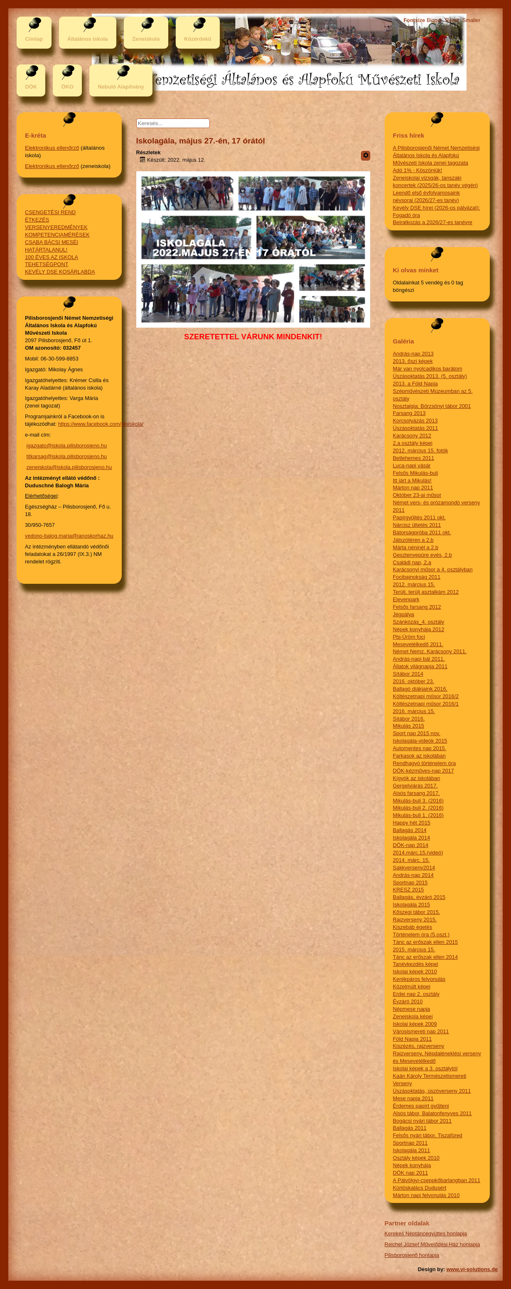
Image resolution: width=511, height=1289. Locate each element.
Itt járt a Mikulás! (412, 480)
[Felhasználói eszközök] (365, 156)
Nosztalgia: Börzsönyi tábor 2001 (432, 406)
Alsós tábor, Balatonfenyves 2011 (432, 1113)
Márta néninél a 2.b (416, 547)
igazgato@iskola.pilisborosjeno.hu (67, 445)
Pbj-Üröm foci (409, 637)
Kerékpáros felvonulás (419, 979)
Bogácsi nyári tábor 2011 (422, 1121)
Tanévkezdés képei (415, 964)
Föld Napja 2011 (412, 1039)
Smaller (471, 20)
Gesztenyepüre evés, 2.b (422, 555)
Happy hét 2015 (411, 823)
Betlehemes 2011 (414, 458)
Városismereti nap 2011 (421, 1031)
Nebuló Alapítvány (121, 87)
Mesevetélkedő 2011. (418, 644)
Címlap (34, 39)
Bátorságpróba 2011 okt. (422, 532)
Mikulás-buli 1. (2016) (418, 815)
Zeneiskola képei (413, 1016)
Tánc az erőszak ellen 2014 (425, 957)
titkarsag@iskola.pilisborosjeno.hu (67, 456)
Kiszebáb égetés (412, 927)
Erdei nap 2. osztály (416, 994)
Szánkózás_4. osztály (419, 622)
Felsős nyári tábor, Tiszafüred (427, 1135)
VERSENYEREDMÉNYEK (56, 227)
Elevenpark (406, 599)
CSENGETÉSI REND (50, 212)
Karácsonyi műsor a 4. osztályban (433, 569)
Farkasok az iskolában (419, 756)
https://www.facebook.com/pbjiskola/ (101, 424)
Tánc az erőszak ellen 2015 (425, 942)
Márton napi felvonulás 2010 (426, 1195)
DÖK (31, 87)
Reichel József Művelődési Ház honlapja (432, 1244)
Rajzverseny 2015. (415, 919)
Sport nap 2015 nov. (416, 733)
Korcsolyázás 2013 (415, 420)
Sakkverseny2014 (414, 867)
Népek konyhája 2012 (419, 629)
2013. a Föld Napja (415, 383)
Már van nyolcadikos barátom (427, 368)
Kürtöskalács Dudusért (420, 1188)
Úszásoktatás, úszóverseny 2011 (432, 1091)
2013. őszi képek (413, 361)
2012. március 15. (414, 584)
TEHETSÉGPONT (47, 264)
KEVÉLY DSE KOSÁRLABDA (60, 272)
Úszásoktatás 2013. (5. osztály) (430, 376)
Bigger (434, 20)
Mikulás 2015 (408, 726)
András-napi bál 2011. (419, 659)
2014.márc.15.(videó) (418, 852)
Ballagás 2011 (410, 1128)
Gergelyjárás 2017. (415, 786)
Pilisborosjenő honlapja (412, 1255)
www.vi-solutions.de (472, 1269)
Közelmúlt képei (411, 986)
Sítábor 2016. (409, 719)
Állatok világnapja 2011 (420, 666)
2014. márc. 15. (411, 860)
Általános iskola (87, 39)
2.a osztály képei (412, 443)
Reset (452, 20)
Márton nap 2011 (413, 487)
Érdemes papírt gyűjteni (421, 1106)
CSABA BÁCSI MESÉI (51, 242)
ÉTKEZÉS (37, 220)
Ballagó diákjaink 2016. (420, 689)
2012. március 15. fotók (420, 450)
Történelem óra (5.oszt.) (421, 934)
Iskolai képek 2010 (415, 971)
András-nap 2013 (413, 354)
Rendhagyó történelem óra (424, 763)
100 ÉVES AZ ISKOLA (51, 257)
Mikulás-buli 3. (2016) (418, 801)
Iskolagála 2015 (411, 904)
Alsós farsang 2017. (416, 793)
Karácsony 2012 (412, 435)
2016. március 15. (414, 711)
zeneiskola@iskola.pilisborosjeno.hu (69, 467)
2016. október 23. (414, 681)
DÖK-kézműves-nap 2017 (423, 771)
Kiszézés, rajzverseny (419, 1046)
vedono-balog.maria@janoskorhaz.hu (69, 536)
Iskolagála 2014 (411, 838)
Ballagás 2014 (410, 830)
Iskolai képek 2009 (415, 1024)
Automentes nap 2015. (420, 748)
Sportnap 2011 (410, 1143)
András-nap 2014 (413, 875)
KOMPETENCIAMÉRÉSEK (57, 235)
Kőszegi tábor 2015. (416, 912)
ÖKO (67, 87)
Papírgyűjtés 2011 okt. (419, 517)
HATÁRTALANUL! (46, 250)
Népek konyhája (412, 1165)
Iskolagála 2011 (411, 1150)
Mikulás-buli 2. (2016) (418, 808)
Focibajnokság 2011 (417, 577)
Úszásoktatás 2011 (415, 428)
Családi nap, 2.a (412, 562)
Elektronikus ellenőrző (52, 148)
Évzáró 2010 (408, 1001)
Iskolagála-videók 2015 (420, 741)
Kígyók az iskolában (416, 778)
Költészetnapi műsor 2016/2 (426, 696)
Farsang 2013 (409, 413)
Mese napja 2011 (413, 1098)
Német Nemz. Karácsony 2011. (430, 651)
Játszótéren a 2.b (413, 540)
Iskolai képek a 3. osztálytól (425, 1068)
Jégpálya (403, 614)
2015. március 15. (414, 949)
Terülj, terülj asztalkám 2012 (426, 592)
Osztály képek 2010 (416, 1158)
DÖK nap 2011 (410, 1173)
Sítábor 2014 (408, 674)
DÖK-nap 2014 (410, 845)
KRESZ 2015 (408, 889)
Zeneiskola (146, 39)
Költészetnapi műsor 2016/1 (426, 704)
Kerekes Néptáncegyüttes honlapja (426, 1233)
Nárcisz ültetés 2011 (417, 525)
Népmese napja (411, 1009)
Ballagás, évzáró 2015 (419, 897)
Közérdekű (197, 39)
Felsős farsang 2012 (417, 607)
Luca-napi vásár (412, 465)
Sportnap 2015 (410, 882)
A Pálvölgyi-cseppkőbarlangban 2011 (437, 1180)
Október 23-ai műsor (417, 495)
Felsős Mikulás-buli (415, 473)
